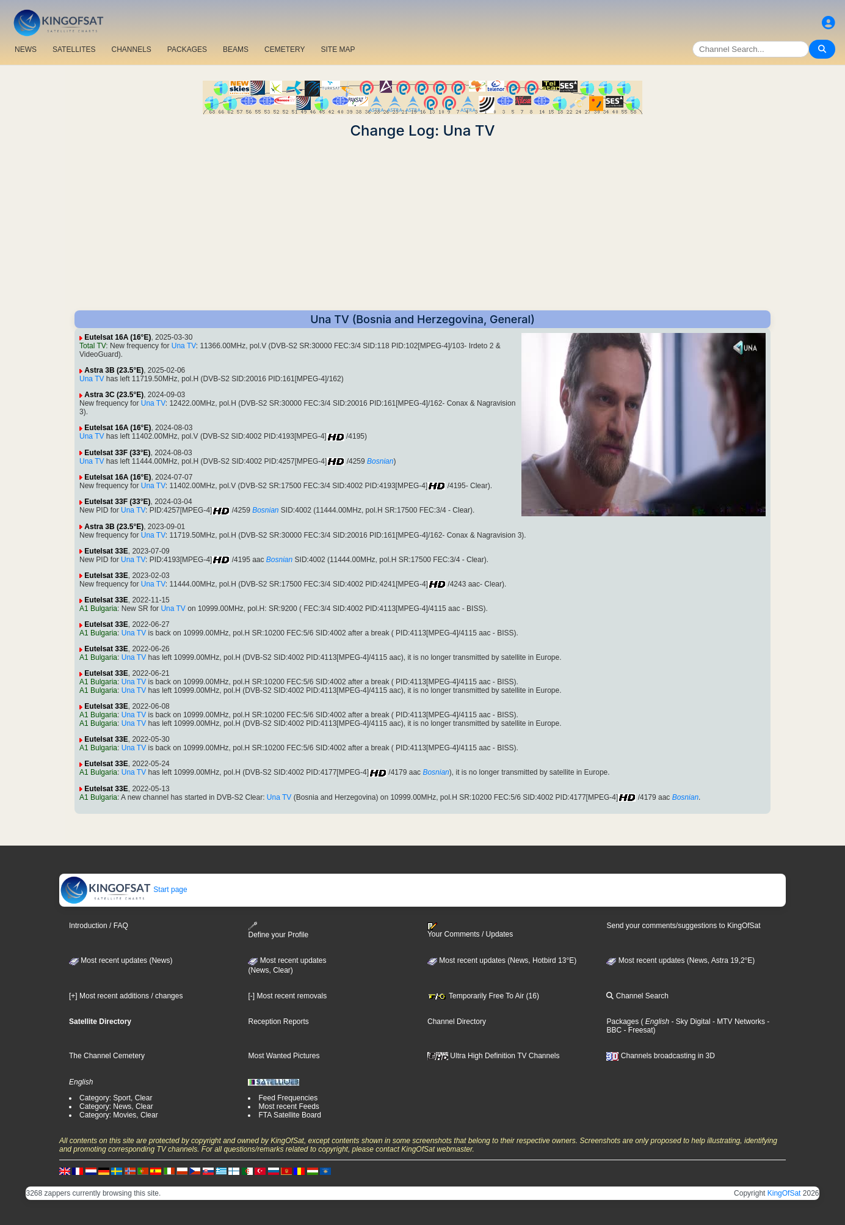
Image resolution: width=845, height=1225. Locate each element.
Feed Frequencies (287, 1098)
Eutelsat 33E (106, 551)
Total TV (92, 346)
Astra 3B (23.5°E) (113, 370)
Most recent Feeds (288, 1106)
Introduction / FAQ (98, 925)
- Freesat (637, 1030)
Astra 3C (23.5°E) (113, 394)
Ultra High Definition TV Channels (493, 1055)
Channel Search (637, 996)
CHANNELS (131, 49)
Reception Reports (278, 1021)
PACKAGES (187, 49)
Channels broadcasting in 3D (660, 1055)
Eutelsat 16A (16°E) (117, 337)
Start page (123, 889)
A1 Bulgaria (98, 608)
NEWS (26, 49)
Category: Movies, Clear (118, 1115)
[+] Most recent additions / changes (126, 996)
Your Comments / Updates (470, 930)
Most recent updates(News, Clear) (287, 965)
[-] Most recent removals (287, 996)
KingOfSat (784, 1193)
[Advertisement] (422, 224)
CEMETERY (284, 49)
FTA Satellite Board (289, 1115)
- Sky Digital (689, 1021)
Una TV (184, 346)
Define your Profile (278, 930)
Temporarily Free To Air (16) (483, 996)
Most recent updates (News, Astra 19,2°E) (680, 960)
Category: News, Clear (116, 1106)
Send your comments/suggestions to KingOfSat (683, 925)
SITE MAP (338, 49)
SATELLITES (74, 49)
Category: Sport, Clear (115, 1098)
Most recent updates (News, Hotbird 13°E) (501, 960)
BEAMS (235, 49)
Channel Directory (456, 1021)
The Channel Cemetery (107, 1055)
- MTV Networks (738, 1021)
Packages (622, 1021)
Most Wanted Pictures (283, 1055)
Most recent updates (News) (120, 960)
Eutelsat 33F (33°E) (117, 452)
